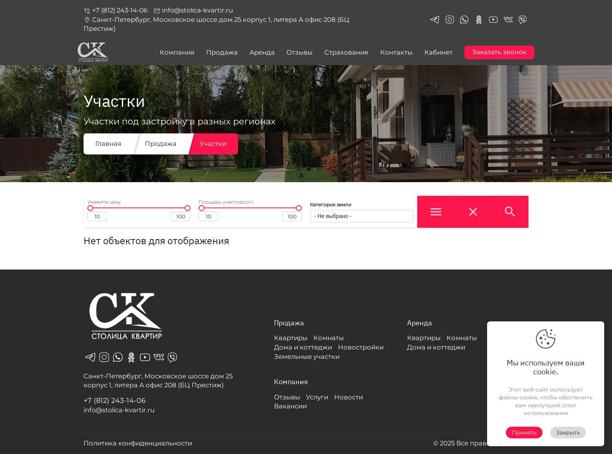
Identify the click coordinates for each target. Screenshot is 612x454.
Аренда (262, 52)
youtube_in (493, 20)
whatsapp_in (464, 20)
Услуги (317, 397)
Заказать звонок (499, 52)
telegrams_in (435, 20)
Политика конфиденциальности (138, 443)
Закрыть (568, 432)
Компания (177, 52)
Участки (213, 143)
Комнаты (328, 338)
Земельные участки (307, 356)
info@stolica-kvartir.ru (193, 10)
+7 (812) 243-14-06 (116, 10)
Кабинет (438, 52)
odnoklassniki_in (479, 20)
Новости (348, 397)
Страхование (346, 52)
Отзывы (299, 52)
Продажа (222, 52)
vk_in (508, 20)
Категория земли (330, 204)
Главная (108, 143)
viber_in (522, 20)
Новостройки (361, 347)
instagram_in (449, 20)
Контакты (396, 52)
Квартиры (291, 338)
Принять (524, 432)
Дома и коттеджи (303, 347)
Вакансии (290, 406)
